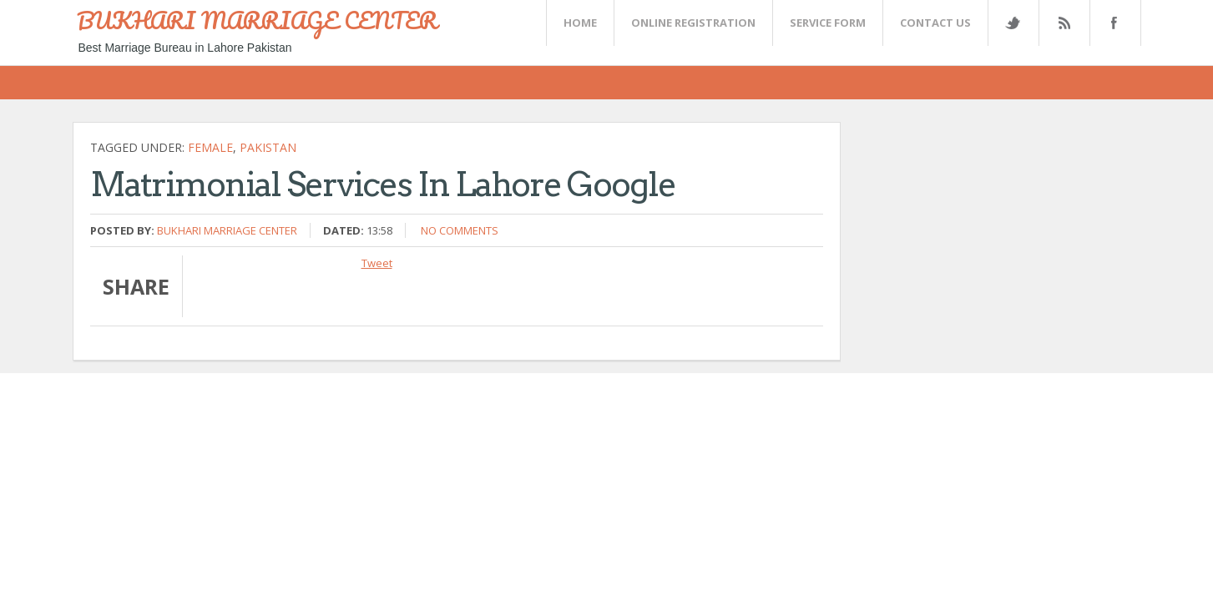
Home (580, 22)
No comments (459, 230)
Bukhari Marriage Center (227, 230)
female (210, 147)
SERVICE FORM (828, 22)
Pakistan (268, 147)
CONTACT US (935, 22)
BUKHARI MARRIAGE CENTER (257, 20)
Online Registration (693, 22)
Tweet (376, 262)
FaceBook (1112, 23)
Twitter (1012, 23)
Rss (1063, 23)
